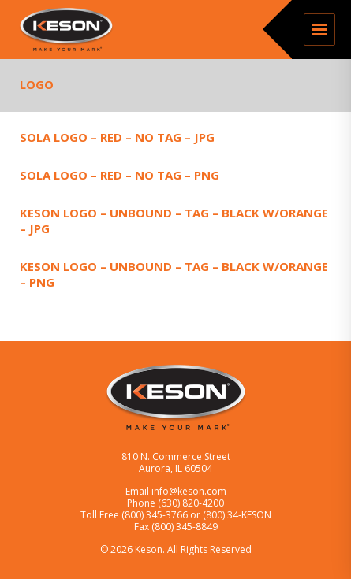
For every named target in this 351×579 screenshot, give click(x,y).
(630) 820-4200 (191, 503)
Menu (319, 29)
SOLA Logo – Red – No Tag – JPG (117, 137)
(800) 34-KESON (237, 514)
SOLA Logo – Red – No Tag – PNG (119, 175)
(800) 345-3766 (155, 514)
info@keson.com (188, 491)
